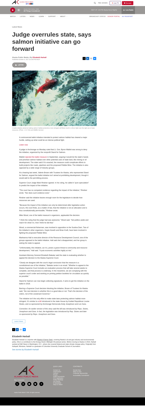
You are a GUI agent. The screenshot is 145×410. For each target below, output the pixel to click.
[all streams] (128, 15)
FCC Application (58, 382)
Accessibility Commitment (81, 380)
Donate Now (77, 374)
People (55, 379)
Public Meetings (58, 384)
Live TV (116, 5)
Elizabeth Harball (39, 62)
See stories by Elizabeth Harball (25, 354)
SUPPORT (52, 21)
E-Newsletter (57, 387)
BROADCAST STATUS (97, 21)
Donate (130, 5)
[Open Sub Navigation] (17, 21)
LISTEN (22, 21)
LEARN (41, 21)
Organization (57, 376)
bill (40, 306)
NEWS (32, 21)
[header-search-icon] (95, 5)
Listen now (23, 149)
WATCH (13, 21)
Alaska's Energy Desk (45, 344)
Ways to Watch (58, 389)
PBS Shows (103, 5)
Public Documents (59, 381)
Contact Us (56, 374)
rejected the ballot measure (36, 162)
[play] (12, 14)
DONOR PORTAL (114, 21)
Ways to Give (77, 376)
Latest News (17, 31)
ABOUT (62, 21)
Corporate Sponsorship (80, 378)
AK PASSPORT (127, 21)
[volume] (18, 14)
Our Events (56, 386)
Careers (55, 378)
